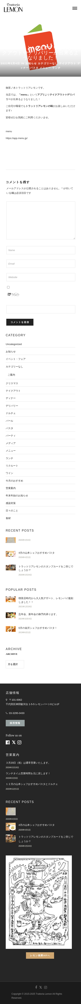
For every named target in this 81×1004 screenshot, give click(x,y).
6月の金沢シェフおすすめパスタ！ (38, 627)
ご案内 (11, 374)
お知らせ (31, 63)
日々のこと (12, 510)
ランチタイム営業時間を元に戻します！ (28, 773)
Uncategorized (14, 344)
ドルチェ (11, 413)
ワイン (9, 473)
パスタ (34, 67)
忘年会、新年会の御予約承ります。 (38, 614)
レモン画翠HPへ (40, 955)
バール (9, 420)
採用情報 (15, 723)
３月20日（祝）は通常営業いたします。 (28, 762)
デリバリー (12, 405)
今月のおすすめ (14, 480)
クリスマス (12, 383)
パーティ (11, 435)
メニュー (45, 67)
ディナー (11, 398)
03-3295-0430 (16, 713)
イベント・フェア (16, 359)
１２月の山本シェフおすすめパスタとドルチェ (32, 784)
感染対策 (11, 503)
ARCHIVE (11, 654)
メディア (11, 443)
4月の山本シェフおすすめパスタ (37, 552)
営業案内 (11, 488)
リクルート (12, 465)
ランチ (56, 67)
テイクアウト (67, 63)
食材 (8, 518)
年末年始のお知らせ (17, 495)
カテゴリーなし (48, 63)
